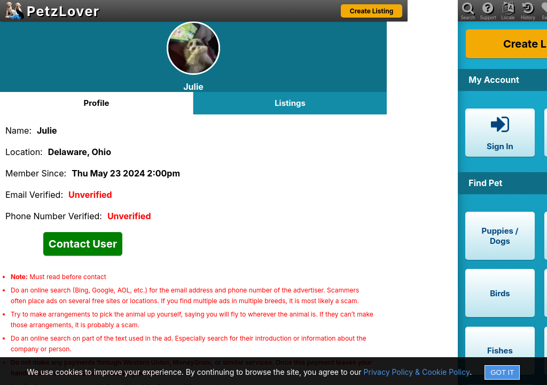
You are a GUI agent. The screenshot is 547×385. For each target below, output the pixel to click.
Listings (290, 103)
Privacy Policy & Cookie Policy (417, 371)
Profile (97, 103)
